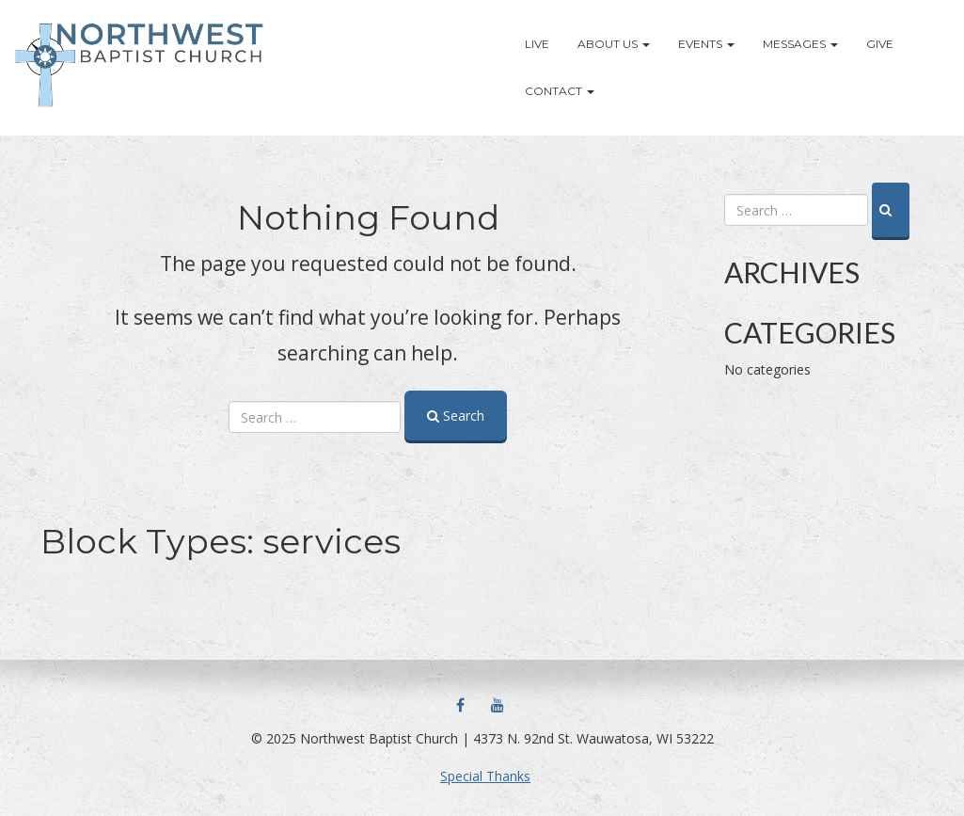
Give (879, 44)
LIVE (537, 44)
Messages (800, 44)
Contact (559, 91)
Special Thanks (485, 776)
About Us (613, 44)
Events (706, 44)
